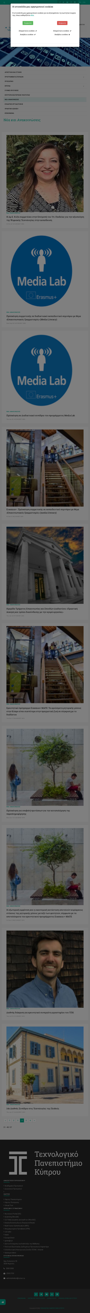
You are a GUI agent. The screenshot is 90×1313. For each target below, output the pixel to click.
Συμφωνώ (28, 23)
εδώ (32, 15)
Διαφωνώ (62, 23)
